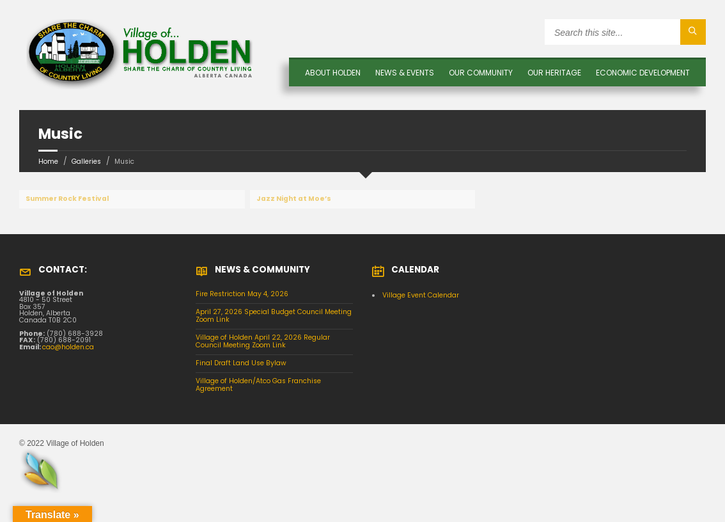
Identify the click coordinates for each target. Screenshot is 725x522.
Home (48, 161)
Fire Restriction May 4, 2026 (242, 294)
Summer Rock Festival (67, 198)
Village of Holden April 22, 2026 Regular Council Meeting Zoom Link (263, 342)
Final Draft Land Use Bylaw (241, 363)
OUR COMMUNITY (481, 72)
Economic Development (643, 72)
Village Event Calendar (420, 295)
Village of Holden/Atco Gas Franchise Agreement (258, 385)
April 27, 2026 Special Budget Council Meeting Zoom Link (274, 316)
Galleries (86, 161)
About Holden (333, 72)
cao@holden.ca (68, 347)
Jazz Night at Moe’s (293, 198)
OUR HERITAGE (554, 72)
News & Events (404, 72)
